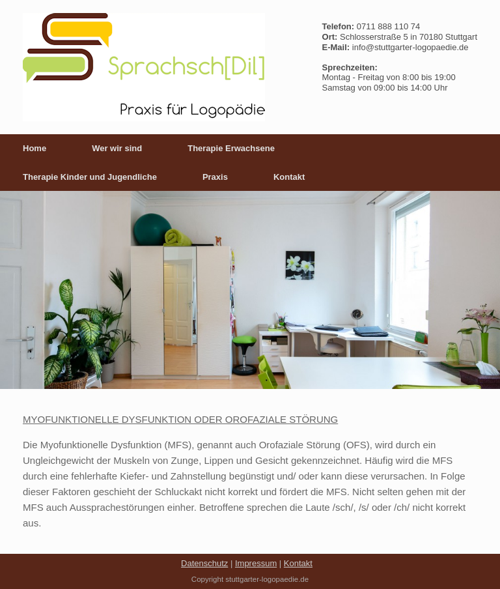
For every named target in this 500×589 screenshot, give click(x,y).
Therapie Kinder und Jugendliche (90, 177)
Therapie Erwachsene (231, 148)
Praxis (215, 177)
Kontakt (289, 177)
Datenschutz (204, 563)
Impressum (256, 563)
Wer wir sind (117, 148)
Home (34, 148)
